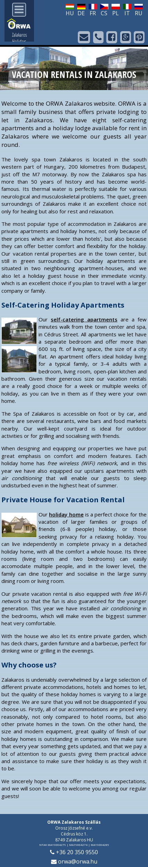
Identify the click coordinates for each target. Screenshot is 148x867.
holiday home (66, 514)
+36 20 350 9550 (74, 852)
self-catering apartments (84, 319)
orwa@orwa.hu (74, 861)
